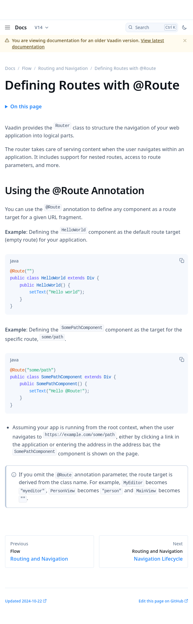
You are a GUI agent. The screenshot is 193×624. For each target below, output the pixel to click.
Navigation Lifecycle (143, 555)
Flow (27, 68)
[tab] (14, 261)
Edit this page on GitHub (161, 601)
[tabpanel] (96, 291)
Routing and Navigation (63, 68)
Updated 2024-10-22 (23, 601)
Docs (21, 27)
